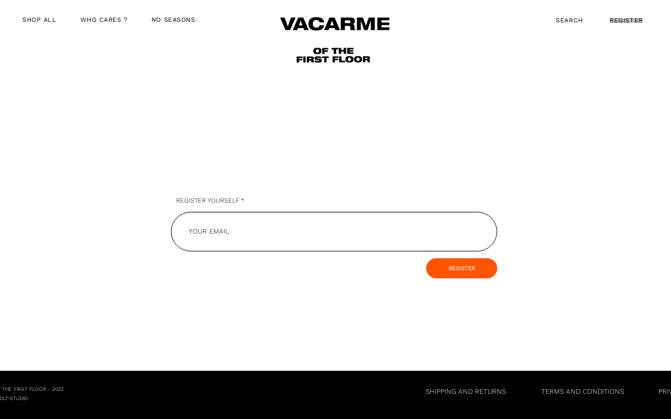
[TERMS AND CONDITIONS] (582, 391)
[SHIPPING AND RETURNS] (465, 391)
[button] (104, 20)
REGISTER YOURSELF (207, 200)
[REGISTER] (461, 268)
